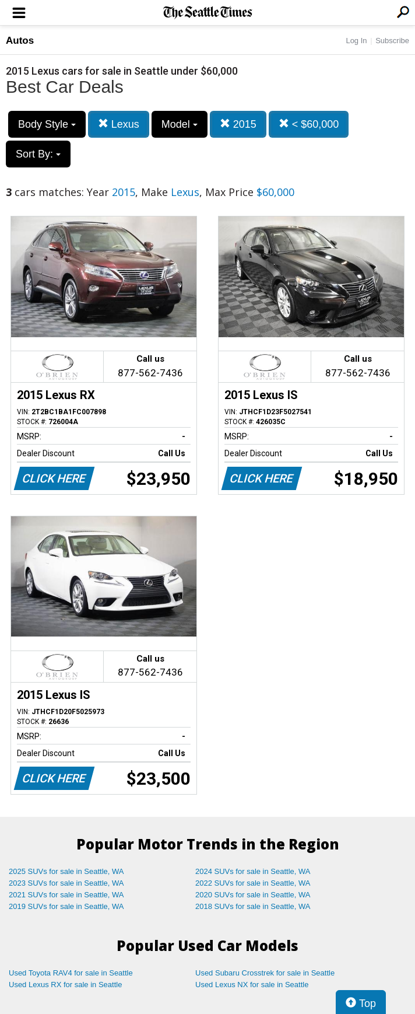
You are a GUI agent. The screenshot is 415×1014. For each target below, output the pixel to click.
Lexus (118, 124)
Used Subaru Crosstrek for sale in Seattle (265, 972)
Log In (356, 40)
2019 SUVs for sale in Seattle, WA (66, 906)
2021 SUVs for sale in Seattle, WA (66, 894)
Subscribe (392, 40)
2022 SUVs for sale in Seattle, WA (253, 883)
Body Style (47, 124)
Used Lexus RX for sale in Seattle (65, 984)
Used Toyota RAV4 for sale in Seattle (71, 972)
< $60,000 (309, 124)
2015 (238, 124)
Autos (20, 40)
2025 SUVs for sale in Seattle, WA (66, 871)
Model (179, 124)
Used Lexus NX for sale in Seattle (251, 984)
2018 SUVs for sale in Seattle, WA (253, 906)
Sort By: (38, 154)
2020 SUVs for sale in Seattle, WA (253, 894)
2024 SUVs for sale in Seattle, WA (253, 871)
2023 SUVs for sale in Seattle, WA (66, 883)
